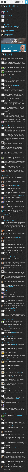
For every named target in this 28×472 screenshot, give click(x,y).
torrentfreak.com (20, 419)
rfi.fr (13, 363)
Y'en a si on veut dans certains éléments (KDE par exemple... (14, 21)
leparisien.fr (13, 332)
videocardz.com (16, 85)
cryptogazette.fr (15, 344)
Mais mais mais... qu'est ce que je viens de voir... (13, 31)
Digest (19, 6)
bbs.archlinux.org (15, 447)
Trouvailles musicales (8, 34)
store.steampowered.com (9, 279)
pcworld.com (14, 340)
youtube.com (17, 159)
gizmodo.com (13, 349)
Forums (5, 24)
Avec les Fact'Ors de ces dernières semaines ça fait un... (14, 35)
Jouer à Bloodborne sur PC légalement (12, 26)
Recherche (15, 2)
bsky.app (6, 214)
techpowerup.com (16, 185)
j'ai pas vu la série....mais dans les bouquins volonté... (13, 17)
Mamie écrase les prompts (9, 11)
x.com (6, 290)
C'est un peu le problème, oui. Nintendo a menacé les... (14, 27)
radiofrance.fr (19, 415)
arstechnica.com (13, 401)
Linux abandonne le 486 (9, 19)
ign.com (17, 398)
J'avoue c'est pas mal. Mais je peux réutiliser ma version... (14, 12)
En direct (7, 6)
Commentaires (8, 10)
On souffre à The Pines (8, 15)
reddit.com (11, 286)
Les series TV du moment (9, 30)
